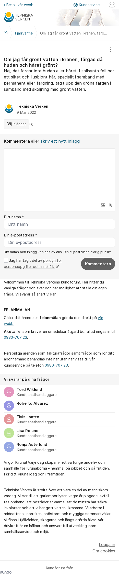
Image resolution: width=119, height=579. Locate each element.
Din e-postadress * (20, 235)
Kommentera (98, 263)
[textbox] (59, 174)
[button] (102, 205)
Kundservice (87, 5)
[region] (59, 87)
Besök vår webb (18, 5)
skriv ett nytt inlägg (60, 141)
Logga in (107, 544)
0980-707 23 (15, 337)
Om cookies (103, 550)
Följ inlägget (16, 124)
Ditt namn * (14, 217)
